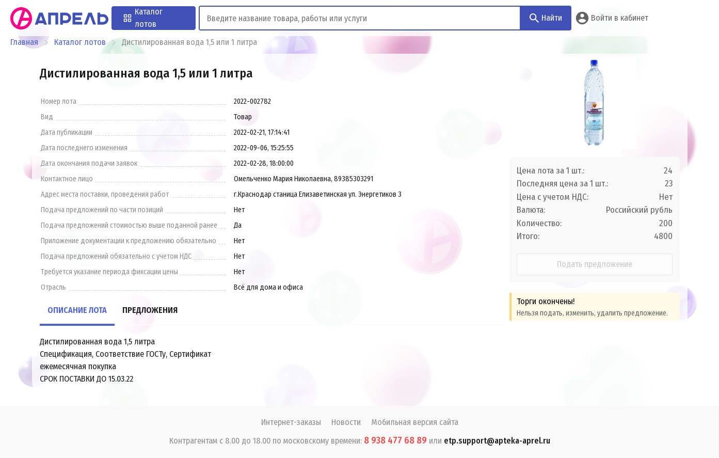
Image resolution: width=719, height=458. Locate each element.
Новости (346, 422)
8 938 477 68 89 (395, 440)
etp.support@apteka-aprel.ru (497, 441)
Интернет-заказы (291, 422)
